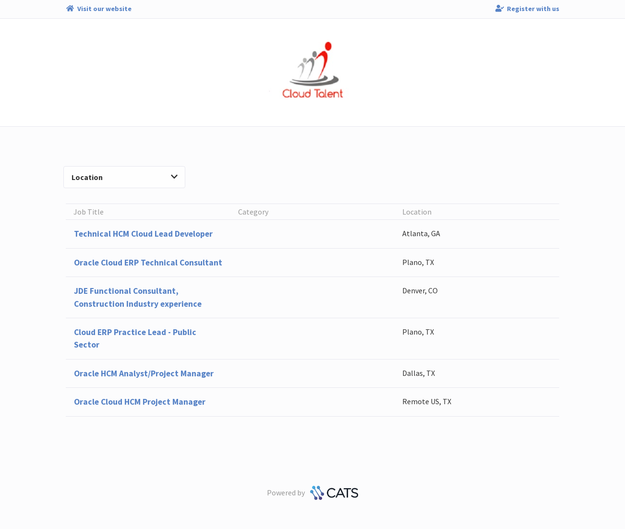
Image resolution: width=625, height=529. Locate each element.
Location (125, 177)
